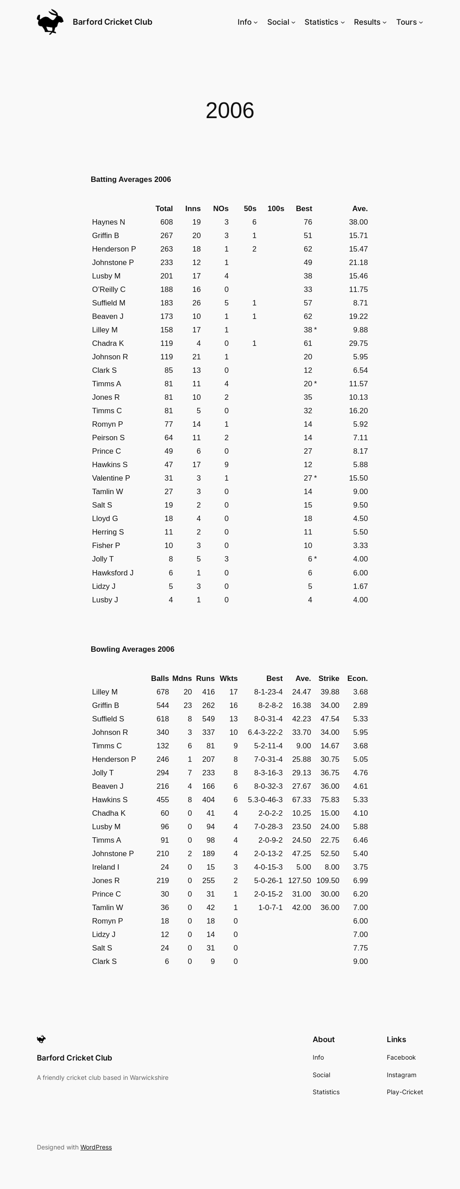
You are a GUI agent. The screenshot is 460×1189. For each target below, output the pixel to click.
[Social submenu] (293, 22)
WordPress (96, 1147)
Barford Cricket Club (112, 22)
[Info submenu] (255, 22)
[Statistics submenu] (343, 22)
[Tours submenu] (421, 22)
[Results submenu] (384, 22)
